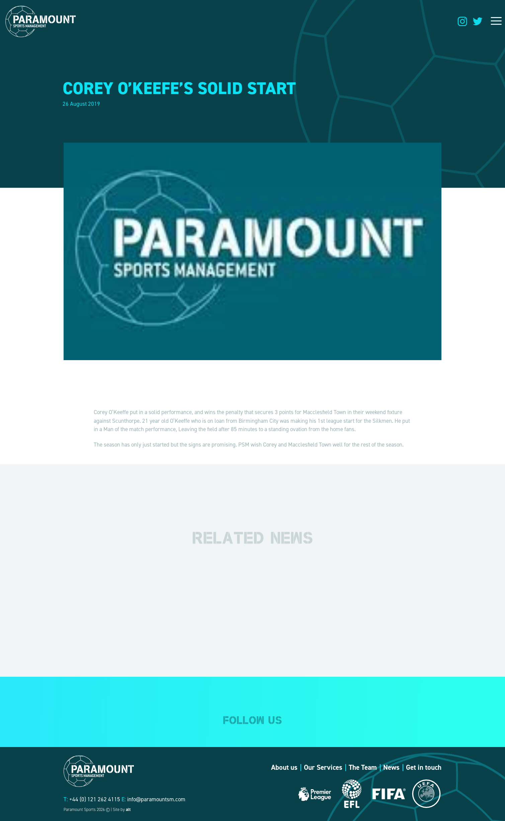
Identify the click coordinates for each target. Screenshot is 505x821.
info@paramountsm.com (156, 799)
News (391, 767)
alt (128, 809)
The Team (363, 767)
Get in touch (423, 767)
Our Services (323, 767)
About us (284, 767)
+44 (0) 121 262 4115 (94, 799)
